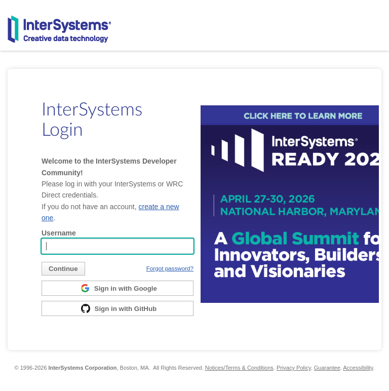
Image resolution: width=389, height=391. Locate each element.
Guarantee (327, 368)
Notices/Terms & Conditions (239, 368)
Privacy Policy (294, 368)
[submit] (63, 269)
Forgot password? (169, 268)
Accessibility (358, 368)
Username (59, 233)
